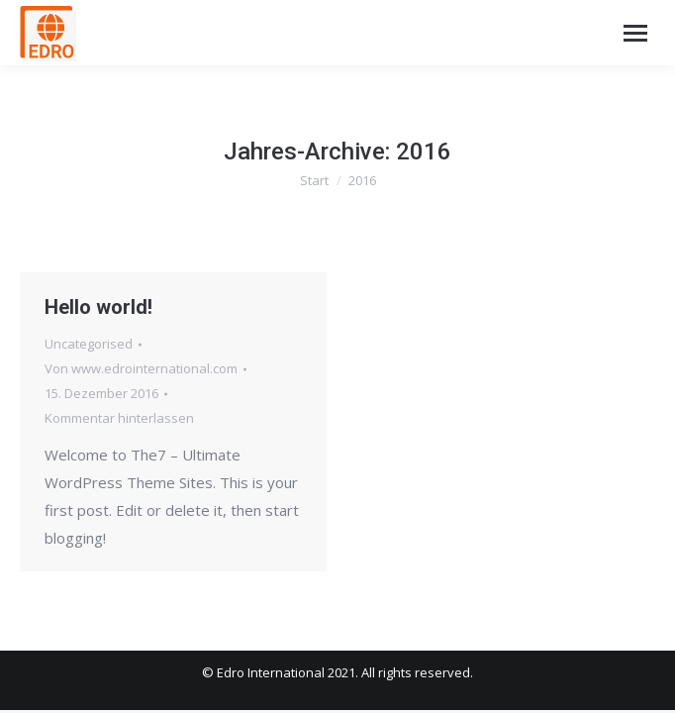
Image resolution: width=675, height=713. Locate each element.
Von (141, 368)
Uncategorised (89, 344)
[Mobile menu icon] (635, 33)
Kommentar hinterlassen (119, 418)
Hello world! (98, 307)
